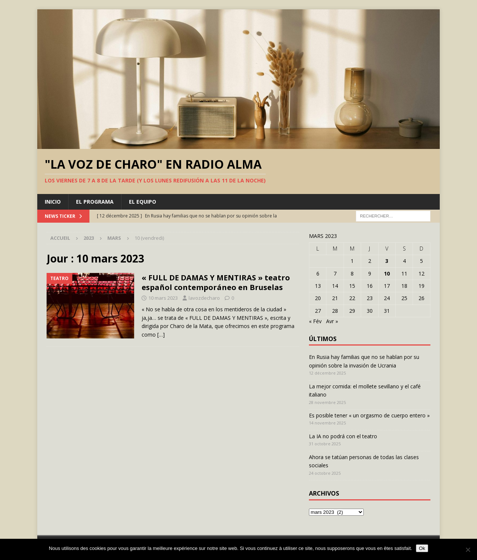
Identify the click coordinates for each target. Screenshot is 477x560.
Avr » (332, 321)
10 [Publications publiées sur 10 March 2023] (387, 273)
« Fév (315, 321)
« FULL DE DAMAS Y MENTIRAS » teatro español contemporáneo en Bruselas (216, 282)
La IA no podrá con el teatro (343, 436)
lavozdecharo (204, 298)
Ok (422, 548)
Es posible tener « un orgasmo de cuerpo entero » (369, 415)
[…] (161, 334)
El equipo (142, 201)
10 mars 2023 (163, 298)
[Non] (467, 549)
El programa (95, 201)
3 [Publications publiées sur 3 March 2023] (386, 260)
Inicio (53, 201)
